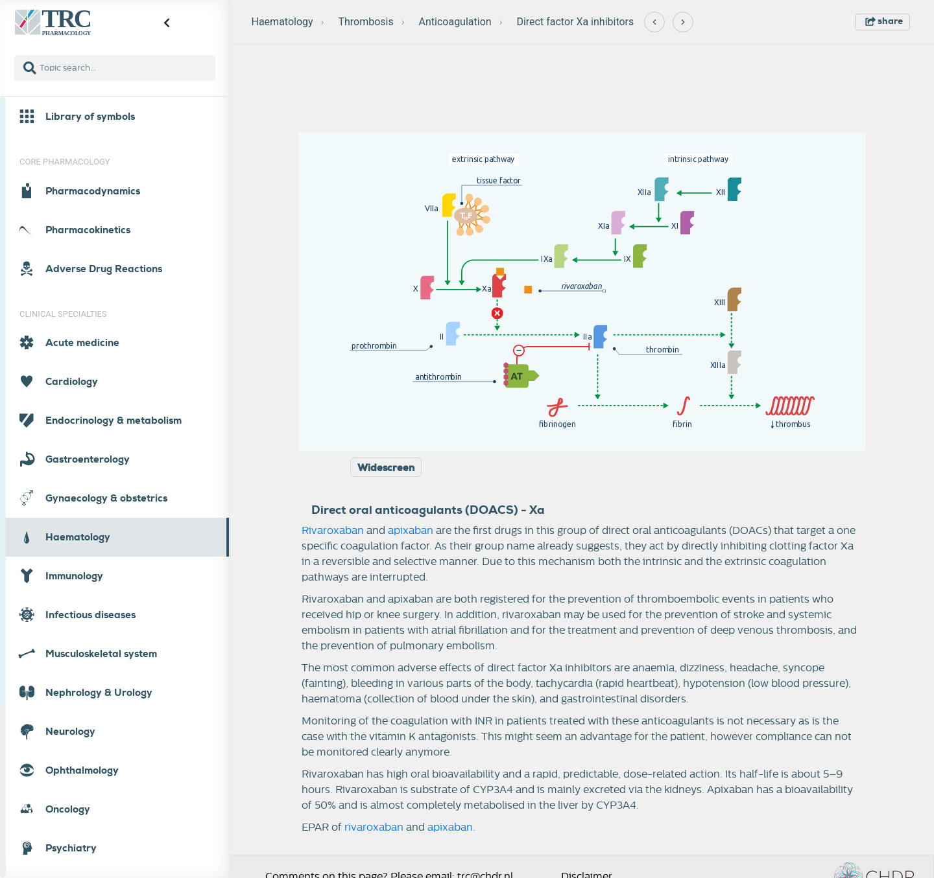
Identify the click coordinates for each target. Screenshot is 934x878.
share (884, 21)
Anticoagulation (455, 22)
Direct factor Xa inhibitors (575, 22)
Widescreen (385, 467)
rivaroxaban (373, 827)
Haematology (282, 22)
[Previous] (654, 22)
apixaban (410, 531)
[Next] (683, 22)
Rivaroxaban (333, 531)
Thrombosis (365, 22)
